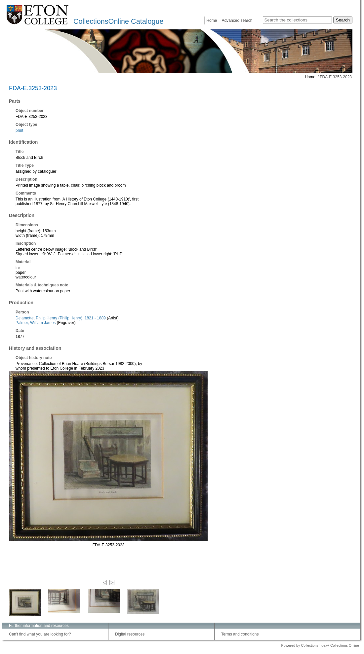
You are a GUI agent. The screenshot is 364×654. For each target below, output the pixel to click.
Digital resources (129, 634)
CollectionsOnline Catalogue (118, 21)
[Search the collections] (297, 20)
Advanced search (237, 20)
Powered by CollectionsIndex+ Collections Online (320, 645)
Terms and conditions (240, 634)
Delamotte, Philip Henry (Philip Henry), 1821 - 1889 (61, 318)
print (19, 130)
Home (211, 20)
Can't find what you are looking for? (40, 634)
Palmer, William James (36, 322)
